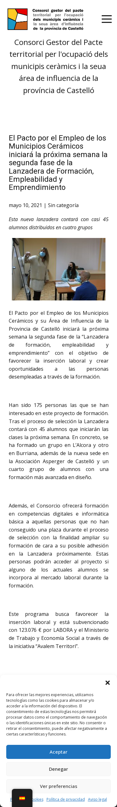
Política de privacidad (65, 799)
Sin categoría (63, 205)
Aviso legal (97, 799)
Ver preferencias (58, 786)
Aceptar (58, 752)
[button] (108, 683)
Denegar (58, 769)
